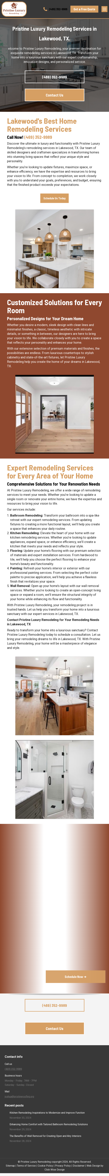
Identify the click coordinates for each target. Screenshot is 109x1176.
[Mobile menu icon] (104, 9)
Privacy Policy (63, 1165)
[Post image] (6, 1112)
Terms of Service (26, 1165)
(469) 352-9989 (55, 9)
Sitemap (10, 1165)
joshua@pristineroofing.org (19, 1096)
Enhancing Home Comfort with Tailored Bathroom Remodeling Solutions (49, 1124)
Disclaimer (79, 1165)
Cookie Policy (45, 1165)
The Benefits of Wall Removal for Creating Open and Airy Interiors (45, 1135)
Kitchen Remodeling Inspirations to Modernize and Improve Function (47, 1112)
